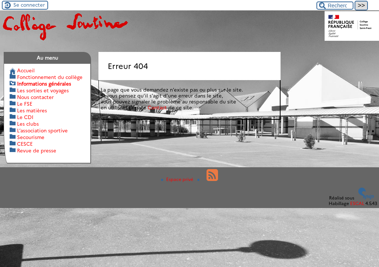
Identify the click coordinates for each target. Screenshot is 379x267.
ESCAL (357, 203)
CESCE (25, 144)
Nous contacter (35, 97)
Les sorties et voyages (43, 90)
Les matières (32, 110)
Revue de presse (36, 151)
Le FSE (24, 104)
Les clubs (28, 124)
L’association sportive (42, 131)
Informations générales (44, 84)
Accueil (26, 70)
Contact (157, 108)
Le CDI (25, 117)
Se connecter (29, 5)
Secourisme (30, 137)
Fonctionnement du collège (50, 77)
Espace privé (177, 179)
